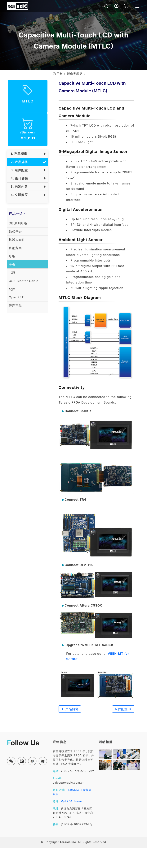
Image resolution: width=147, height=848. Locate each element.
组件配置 (123, 709)
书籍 (12, 273)
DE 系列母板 (18, 223)
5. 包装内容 (18, 186)
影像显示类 (74, 74)
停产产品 (15, 305)
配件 (12, 289)
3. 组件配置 (18, 170)
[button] (11, 761)
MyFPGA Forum (72, 801)
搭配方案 (15, 248)
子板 (60, 74)
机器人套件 (17, 240)
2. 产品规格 (18, 162)
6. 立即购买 (18, 195)
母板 (12, 256)
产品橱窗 (69, 709)
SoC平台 (15, 231)
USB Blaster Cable (23, 281)
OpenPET (16, 297)
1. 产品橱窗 (18, 154)
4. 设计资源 (18, 178)
